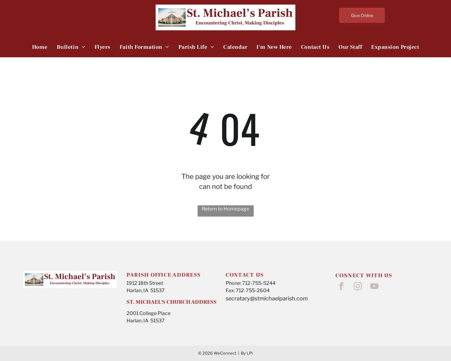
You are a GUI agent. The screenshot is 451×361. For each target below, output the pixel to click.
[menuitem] (39, 47)
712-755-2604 (253, 290)
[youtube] (374, 287)
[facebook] (341, 287)
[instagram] (358, 287)
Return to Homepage (225, 209)
